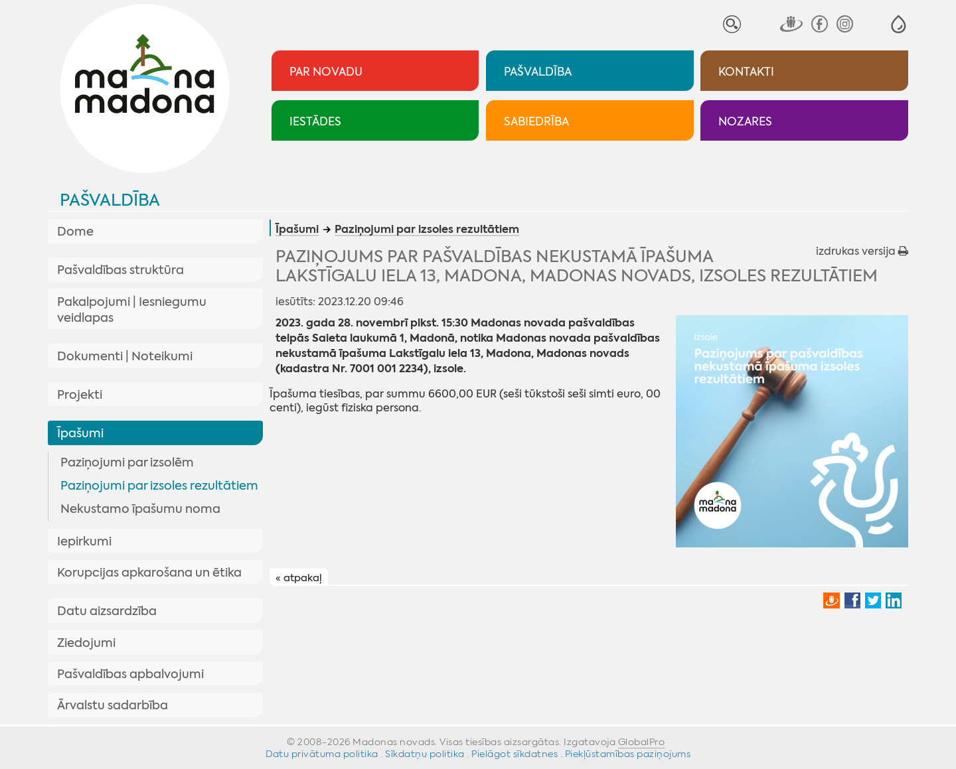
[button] (898, 24)
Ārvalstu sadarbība (112, 705)
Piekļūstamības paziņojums (628, 754)
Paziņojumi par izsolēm (127, 462)
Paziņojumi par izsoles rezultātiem (159, 486)
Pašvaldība (110, 200)
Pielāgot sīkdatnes (514, 754)
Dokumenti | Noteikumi (125, 356)
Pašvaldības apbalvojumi (130, 674)
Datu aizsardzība (107, 611)
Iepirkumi (84, 541)
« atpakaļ (299, 578)
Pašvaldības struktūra (120, 270)
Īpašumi (80, 433)
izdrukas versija (862, 251)
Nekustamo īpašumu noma (140, 509)
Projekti (79, 395)
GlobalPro (641, 742)
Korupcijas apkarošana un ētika (149, 573)
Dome (75, 232)
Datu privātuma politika (322, 754)
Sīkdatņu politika (425, 754)
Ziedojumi (86, 643)
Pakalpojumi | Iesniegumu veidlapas (131, 310)
